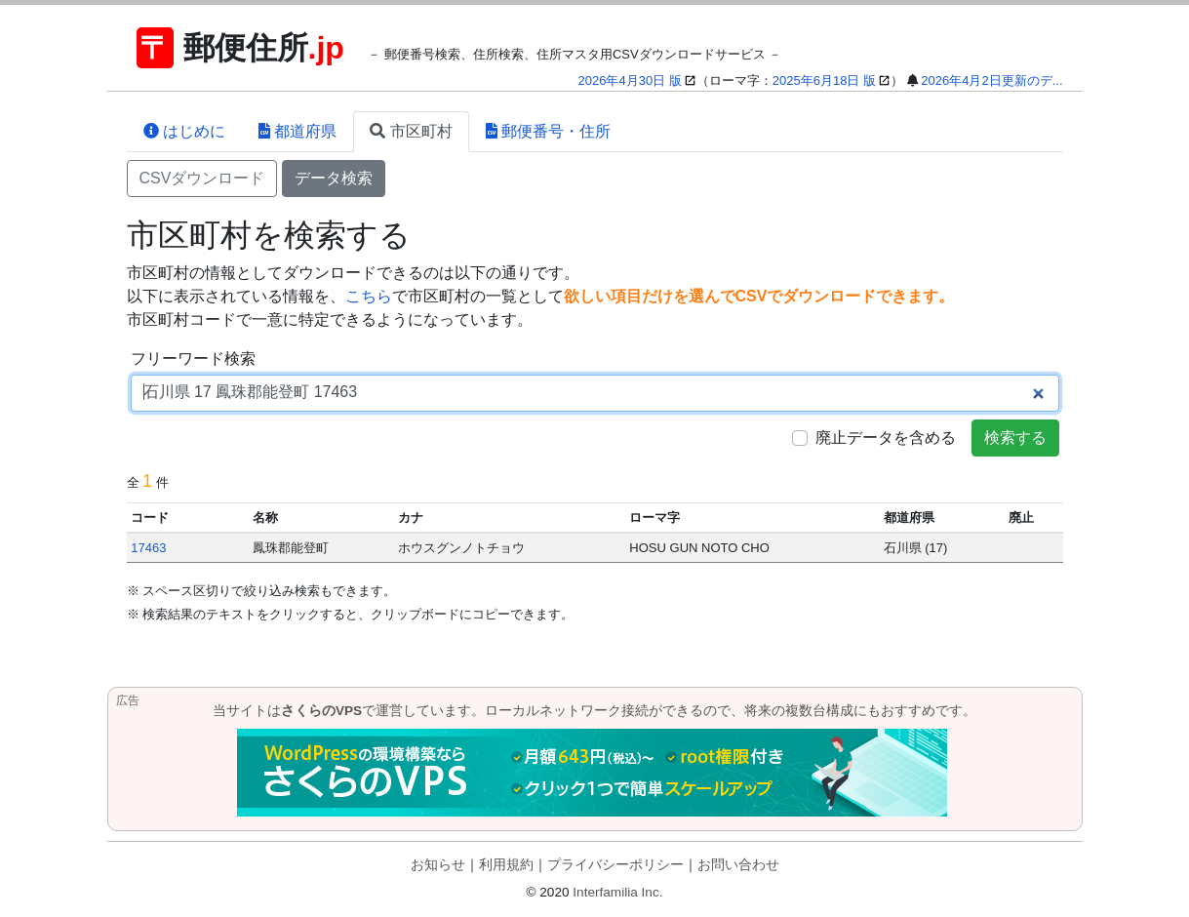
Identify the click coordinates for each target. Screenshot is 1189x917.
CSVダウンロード (202, 178)
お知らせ (438, 864)
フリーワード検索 (193, 358)
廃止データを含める (885, 437)
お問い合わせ (738, 864)
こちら (368, 296)
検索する (1015, 437)
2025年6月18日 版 (824, 80)
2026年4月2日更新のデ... (991, 80)
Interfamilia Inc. (617, 892)
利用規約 (506, 864)
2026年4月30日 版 (630, 80)
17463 (148, 547)
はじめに (184, 131)
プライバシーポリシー (615, 864)
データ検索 (334, 178)
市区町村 (411, 131)
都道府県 (297, 131)
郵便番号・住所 (548, 131)
